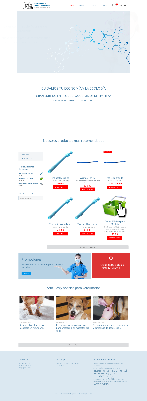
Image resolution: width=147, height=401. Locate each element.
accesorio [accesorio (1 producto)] (101, 363)
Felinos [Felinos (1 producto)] (104, 368)
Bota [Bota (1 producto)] (122, 363)
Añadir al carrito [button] (60, 187)
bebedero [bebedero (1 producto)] (117, 363)
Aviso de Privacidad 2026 (63, 394)
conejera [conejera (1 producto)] (119, 366)
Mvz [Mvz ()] (101, 376)
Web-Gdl (89, 394)
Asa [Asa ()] (106, 363)
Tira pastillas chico (60, 177)
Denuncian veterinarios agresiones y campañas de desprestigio (110, 326)
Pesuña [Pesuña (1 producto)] (105, 379)
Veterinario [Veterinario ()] (101, 384)
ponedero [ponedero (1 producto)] (96, 381)
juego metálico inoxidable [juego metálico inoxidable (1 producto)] (115, 374)
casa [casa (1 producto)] (106, 366)
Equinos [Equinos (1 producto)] (124, 366)
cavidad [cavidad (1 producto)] (109, 366)
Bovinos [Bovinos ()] (97, 366)
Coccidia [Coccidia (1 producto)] (114, 366)
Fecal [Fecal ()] (100, 368)
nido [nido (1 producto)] (105, 376)
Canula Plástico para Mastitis (115, 223)
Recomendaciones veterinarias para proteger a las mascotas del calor (72, 328)
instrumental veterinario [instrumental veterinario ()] (110, 372)
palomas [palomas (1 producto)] (100, 379)
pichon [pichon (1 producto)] (118, 379)
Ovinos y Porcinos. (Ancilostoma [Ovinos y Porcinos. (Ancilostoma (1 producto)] (115, 376)
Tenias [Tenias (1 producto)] (111, 381)
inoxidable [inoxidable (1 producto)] (117, 368)
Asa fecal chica (87, 177)
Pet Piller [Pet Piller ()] (112, 379)
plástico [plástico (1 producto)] (122, 379)
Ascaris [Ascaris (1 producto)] (110, 363)
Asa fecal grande (115, 177)
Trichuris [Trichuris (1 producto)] (115, 381)
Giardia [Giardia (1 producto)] (112, 368)
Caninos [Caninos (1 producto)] (102, 366)
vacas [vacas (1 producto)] (120, 381)
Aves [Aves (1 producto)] (113, 363)
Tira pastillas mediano (60, 224)
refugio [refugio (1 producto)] (101, 381)
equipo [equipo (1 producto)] (95, 368)
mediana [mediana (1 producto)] (124, 374)
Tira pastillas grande (87, 224)
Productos (25, 155)
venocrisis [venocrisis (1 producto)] (124, 381)
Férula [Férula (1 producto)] (108, 368)
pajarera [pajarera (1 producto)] (96, 379)
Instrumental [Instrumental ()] (101, 370)
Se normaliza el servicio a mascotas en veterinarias (32, 326)
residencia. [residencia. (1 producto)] (106, 381)
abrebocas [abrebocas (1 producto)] (96, 363)
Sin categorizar (27, 158)
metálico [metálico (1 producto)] (96, 376)
